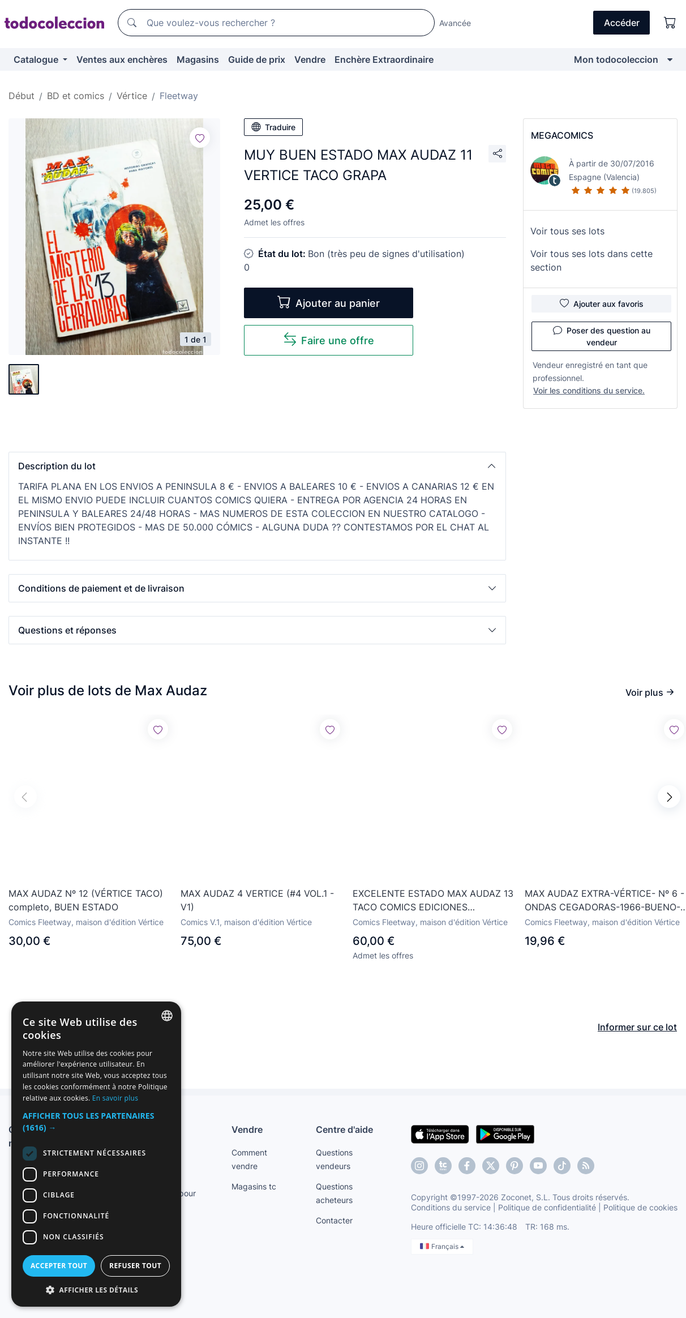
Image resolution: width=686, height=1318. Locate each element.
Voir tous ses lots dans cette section (591, 260)
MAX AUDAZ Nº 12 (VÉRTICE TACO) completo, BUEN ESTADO (85, 900)
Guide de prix (256, 59)
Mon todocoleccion (616, 59)
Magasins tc (253, 1186)
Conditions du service (451, 1207)
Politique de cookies (640, 1207)
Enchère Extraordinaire (384, 59)
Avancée (455, 23)
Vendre (309, 59)
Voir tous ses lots (567, 231)
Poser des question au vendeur (601, 335)
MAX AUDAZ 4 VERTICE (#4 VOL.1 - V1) (257, 900)
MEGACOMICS (562, 135)
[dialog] (96, 1154)
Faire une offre (328, 339)
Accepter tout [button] (59, 1265)
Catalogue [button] (37, 59)
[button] (257, 466)
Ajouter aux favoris (602, 303)
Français (442, 1246)
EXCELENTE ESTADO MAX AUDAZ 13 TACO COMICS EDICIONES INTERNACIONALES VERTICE (433, 901)
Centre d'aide (344, 1129)
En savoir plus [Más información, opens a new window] (115, 1098)
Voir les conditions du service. (589, 390)
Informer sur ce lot (637, 1027)
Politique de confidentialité (547, 1207)
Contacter (334, 1220)
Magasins (198, 59)
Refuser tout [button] (135, 1265)
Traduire (273, 126)
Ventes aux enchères (122, 59)
